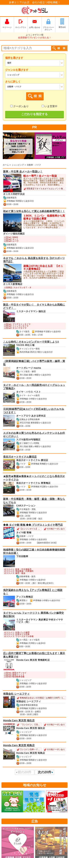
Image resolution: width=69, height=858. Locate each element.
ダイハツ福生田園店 (14, 234)
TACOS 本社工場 (25, 345)
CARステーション (26, 506)
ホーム (6, 165)
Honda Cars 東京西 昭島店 (18, 745)
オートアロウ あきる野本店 (31, 416)
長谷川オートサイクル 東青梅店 (33, 483)
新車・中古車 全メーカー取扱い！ (23, 171)
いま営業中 (49, 106)
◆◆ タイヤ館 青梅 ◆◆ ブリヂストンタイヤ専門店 (33, 524)
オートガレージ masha (28, 368)
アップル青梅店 (24, 597)
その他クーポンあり (54, 528)
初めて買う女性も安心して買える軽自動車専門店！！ (34, 211)
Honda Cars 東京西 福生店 (18, 720)
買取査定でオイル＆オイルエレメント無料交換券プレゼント (44, 188)
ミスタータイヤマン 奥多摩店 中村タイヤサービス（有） (39, 620)
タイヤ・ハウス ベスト (28, 392)
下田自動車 (22, 556)
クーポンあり (19, 106)
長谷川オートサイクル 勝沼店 (32, 460)
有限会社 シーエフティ (16, 693)
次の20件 (44, 772)
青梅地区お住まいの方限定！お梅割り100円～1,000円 (41, 697)
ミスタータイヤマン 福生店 (31, 311)
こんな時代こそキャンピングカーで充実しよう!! (31, 341)
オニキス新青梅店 (12, 284)
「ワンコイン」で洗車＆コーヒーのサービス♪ (29, 724)
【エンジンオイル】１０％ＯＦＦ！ (29, 528)
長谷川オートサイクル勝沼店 (20, 456)
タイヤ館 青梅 (23, 532)
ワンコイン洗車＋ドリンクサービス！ (29, 749)
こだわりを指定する (34, 114)
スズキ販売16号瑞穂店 (28, 439)
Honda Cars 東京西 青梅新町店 (33, 660)
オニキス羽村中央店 (14, 194)
